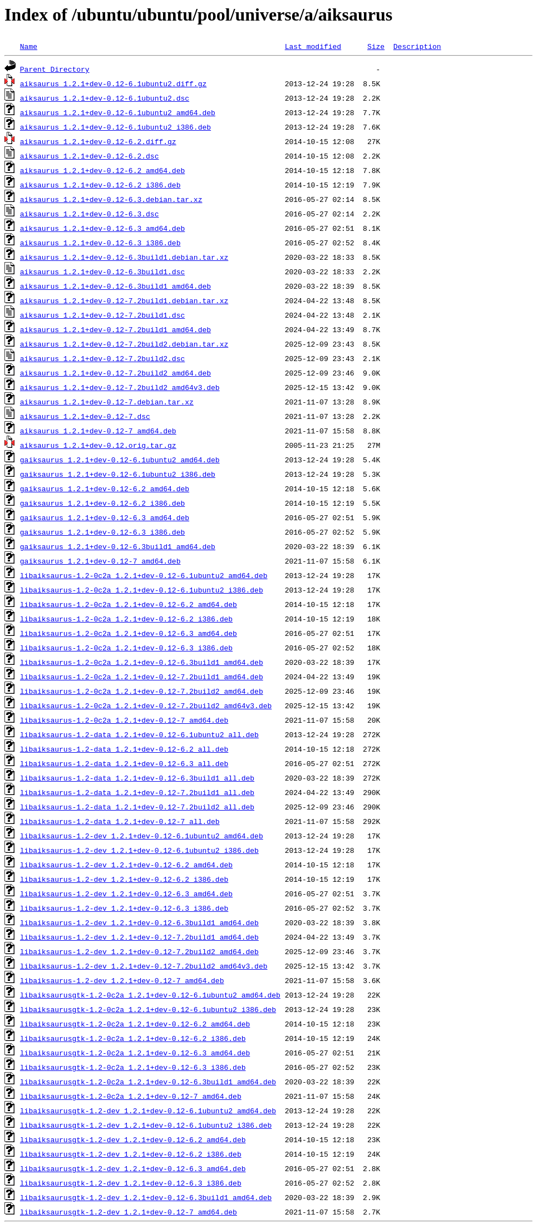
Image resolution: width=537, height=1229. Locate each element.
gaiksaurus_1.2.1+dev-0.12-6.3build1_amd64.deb (117, 546)
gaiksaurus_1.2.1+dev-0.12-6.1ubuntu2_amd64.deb (120, 460)
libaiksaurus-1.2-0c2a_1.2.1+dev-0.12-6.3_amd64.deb (128, 633)
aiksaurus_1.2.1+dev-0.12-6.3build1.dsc (102, 271)
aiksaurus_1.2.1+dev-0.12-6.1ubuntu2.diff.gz (113, 83)
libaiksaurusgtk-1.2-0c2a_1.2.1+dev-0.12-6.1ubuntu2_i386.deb (148, 1009)
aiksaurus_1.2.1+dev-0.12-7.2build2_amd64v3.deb (120, 387)
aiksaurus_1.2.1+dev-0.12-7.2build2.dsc (102, 358)
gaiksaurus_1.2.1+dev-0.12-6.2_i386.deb (102, 503)
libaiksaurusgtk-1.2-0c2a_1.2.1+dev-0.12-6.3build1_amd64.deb (148, 1082)
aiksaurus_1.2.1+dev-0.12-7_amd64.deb (98, 431)
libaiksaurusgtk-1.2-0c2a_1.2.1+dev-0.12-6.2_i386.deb (133, 1038)
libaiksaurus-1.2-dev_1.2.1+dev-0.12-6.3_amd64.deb (126, 894)
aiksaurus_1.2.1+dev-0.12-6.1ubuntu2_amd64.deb (117, 112)
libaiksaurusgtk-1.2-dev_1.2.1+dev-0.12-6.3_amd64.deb (133, 1168)
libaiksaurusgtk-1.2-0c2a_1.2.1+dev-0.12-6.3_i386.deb (133, 1067)
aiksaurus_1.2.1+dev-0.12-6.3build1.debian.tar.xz (124, 257)
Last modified (313, 46)
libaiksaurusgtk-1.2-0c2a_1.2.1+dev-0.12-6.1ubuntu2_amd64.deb (150, 995)
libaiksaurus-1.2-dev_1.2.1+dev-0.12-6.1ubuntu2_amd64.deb (141, 836)
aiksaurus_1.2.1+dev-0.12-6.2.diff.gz (98, 141)
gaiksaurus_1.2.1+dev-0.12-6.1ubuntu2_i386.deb (117, 474)
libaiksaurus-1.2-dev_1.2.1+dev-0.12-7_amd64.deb (122, 980)
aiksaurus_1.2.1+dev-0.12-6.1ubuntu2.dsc (104, 98)
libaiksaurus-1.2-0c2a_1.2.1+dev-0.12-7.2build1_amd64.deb (141, 677)
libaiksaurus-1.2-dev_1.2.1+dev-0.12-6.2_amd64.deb (126, 865)
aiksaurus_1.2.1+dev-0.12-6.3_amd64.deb (102, 228)
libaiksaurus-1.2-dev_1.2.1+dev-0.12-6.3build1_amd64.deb (139, 922)
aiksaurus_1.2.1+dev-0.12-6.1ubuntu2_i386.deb (115, 127)
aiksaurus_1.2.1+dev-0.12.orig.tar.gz (98, 445)
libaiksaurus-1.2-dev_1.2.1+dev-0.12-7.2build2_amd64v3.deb (144, 966)
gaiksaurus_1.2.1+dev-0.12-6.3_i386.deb (102, 532)
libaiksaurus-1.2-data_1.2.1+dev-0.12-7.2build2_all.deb (137, 807)
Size (376, 46)
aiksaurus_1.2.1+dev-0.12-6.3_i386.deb (100, 243)
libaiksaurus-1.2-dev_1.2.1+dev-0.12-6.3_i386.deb (124, 908)
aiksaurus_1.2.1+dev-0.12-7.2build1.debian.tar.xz (124, 300)
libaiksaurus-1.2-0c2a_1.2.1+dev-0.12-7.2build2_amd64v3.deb (146, 705)
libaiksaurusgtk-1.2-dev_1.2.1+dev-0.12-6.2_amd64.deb (133, 1139)
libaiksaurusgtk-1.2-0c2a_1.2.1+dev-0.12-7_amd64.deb (131, 1096)
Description (417, 46)
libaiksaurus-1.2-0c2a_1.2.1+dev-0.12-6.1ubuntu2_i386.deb (141, 590)
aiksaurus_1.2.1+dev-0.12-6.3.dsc (89, 214)
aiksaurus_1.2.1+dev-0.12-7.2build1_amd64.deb (115, 329)
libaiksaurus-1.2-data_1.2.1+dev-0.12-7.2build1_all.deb (137, 792)
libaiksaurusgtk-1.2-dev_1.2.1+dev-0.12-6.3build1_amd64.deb (146, 1197)
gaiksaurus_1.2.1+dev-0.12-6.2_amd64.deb (104, 488)
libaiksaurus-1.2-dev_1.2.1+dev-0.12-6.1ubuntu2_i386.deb (139, 850)
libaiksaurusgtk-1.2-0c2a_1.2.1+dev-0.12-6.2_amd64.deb (135, 1024)
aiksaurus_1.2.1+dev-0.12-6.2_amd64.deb (102, 170)
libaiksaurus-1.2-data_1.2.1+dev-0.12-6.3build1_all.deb (137, 778)
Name (28, 46)
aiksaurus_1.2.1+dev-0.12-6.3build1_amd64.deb (115, 286)
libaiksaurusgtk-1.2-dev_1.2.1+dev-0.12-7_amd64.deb (128, 1212)
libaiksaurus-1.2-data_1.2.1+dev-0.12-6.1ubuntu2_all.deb (139, 734)
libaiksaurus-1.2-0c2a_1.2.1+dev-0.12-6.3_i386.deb (126, 648)
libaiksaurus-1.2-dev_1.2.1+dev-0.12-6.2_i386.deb (124, 879)
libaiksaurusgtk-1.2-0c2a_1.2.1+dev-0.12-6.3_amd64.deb (135, 1053)
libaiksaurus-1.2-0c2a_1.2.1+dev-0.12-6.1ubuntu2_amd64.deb (144, 575)
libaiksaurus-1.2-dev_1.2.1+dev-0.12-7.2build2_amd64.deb (139, 951)
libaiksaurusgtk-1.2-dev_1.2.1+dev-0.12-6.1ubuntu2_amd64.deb (148, 1110)
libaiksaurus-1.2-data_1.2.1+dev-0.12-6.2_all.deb (124, 749)
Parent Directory (55, 69)
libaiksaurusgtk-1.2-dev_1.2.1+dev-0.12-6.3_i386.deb (131, 1183)
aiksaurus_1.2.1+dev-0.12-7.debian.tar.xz (107, 402)
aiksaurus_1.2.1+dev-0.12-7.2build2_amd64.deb (115, 373)
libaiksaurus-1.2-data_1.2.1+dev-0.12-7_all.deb (120, 821)
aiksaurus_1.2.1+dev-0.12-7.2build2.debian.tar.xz (124, 344)
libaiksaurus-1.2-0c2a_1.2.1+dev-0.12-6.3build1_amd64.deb (141, 662)
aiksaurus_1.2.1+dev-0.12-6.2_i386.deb (100, 185)
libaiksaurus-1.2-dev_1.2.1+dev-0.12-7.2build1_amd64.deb (139, 937)
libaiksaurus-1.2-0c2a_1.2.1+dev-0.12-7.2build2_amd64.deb (141, 691)
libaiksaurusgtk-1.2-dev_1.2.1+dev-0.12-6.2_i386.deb (131, 1154)
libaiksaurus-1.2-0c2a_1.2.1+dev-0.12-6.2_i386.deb (126, 619)
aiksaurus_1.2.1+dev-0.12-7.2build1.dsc (102, 315)
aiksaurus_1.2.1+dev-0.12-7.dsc (85, 416)
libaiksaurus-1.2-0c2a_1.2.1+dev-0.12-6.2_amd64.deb (128, 604)
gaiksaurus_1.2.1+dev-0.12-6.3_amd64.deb (104, 517)
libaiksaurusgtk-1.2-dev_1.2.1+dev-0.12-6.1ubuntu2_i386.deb (146, 1125)
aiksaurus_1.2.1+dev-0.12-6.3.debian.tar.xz (111, 199)
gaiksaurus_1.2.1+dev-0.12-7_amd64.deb (100, 561)
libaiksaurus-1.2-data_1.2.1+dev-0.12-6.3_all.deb (124, 763)
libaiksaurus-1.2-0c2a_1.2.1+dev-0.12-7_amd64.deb (124, 720)
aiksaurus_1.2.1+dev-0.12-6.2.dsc (89, 156)
